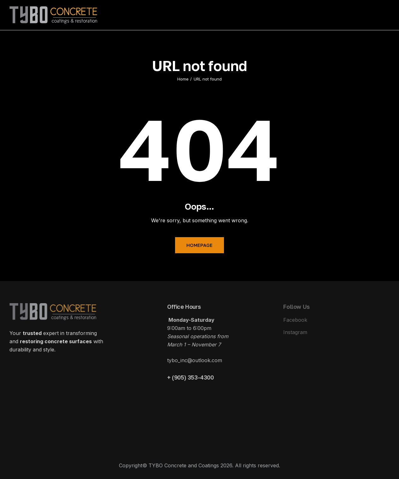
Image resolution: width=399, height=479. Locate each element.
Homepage (199, 245)
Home (183, 78)
